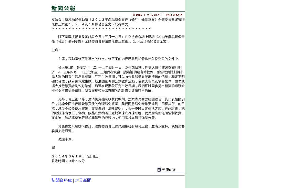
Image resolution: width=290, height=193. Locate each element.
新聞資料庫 (61, 180)
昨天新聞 (83, 180)
